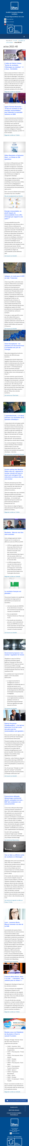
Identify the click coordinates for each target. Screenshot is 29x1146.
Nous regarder (9, 24)
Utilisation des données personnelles (14, 1113)
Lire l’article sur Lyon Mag (11, 961)
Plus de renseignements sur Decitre (14, 196)
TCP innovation (17, 1136)
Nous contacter (10, 21)
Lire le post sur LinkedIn (11, 256)
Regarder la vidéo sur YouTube (12, 91)
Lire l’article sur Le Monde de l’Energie (14, 454)
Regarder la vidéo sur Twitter (12, 135)
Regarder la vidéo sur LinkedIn (12, 576)
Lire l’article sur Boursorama (12, 840)
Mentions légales (14, 1110)
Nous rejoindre (9, 19)
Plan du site (14, 1107)
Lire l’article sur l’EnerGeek (11, 395)
